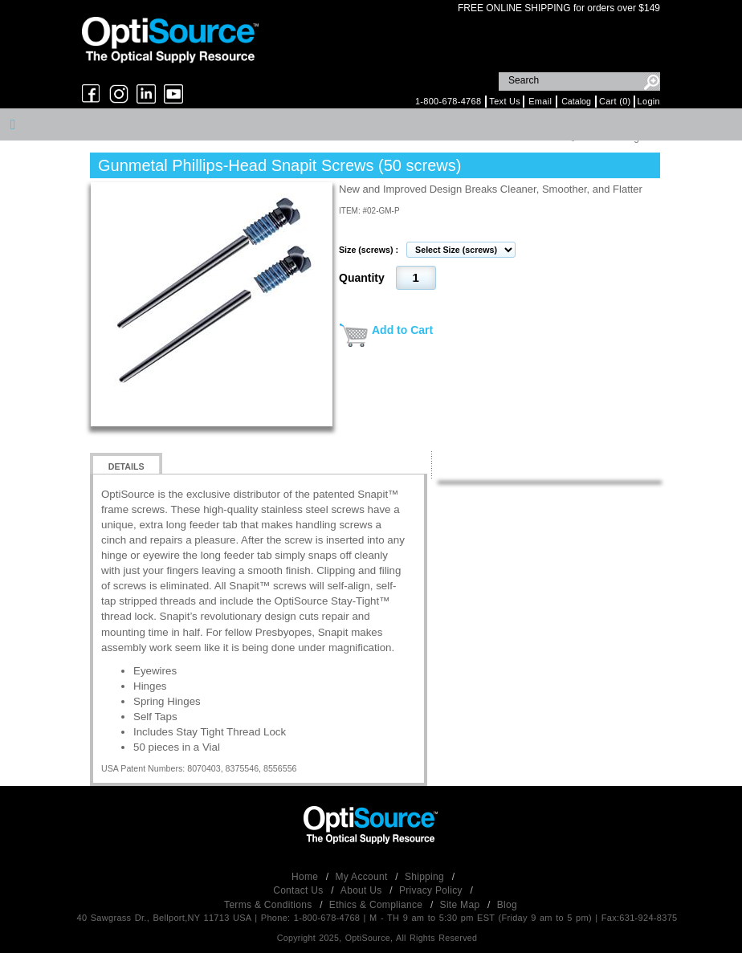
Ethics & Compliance (377, 904)
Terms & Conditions (269, 904)
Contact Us (299, 890)
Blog (507, 904)
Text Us (504, 101)
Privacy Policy (432, 890)
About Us (362, 890)
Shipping (426, 876)
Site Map (461, 904)
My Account (363, 876)
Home (306, 876)
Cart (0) (615, 101)
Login (649, 101)
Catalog (576, 101)
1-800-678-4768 (448, 101)
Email (540, 101)
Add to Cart (402, 330)
